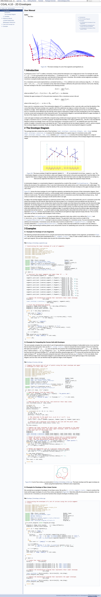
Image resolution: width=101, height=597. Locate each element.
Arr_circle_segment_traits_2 (76, 490)
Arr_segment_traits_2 (61, 236)
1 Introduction (82, 17)
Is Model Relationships (8, 20)
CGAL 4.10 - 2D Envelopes (8, 8)
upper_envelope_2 (32, 580)
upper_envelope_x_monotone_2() (35, 133)
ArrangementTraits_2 (80, 222)
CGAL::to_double (52, 536)
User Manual (6, 10)
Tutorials (40, 1)
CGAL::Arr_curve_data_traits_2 (41, 265)
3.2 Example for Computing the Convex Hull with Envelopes (87, 26)
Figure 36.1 (44, 67)
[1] (77, 354)
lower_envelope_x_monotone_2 (36, 301)
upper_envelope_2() (63, 135)
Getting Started (32, 1)
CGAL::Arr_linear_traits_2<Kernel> (42, 380)
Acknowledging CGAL (64, 1)
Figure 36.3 (28, 482)
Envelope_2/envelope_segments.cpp (37, 243)
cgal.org (19, 1)
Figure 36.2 (30, 173)
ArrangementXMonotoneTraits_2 (35, 220)
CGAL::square (63, 564)
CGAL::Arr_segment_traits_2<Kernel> (43, 262)
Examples (7, 16)
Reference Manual (7, 18)
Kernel (67, 261)
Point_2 (89, 216)
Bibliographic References (9, 22)
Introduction (7, 12)
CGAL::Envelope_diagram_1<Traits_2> (43, 269)
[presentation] (36, 73)
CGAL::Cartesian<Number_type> (40, 261)
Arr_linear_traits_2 (57, 347)
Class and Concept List (8, 24)
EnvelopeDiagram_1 (83, 183)
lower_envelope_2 (32, 573)
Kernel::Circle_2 (36, 517)
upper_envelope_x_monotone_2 (36, 434)
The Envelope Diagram (10, 14)
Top (24, 1)
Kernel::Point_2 (36, 516)
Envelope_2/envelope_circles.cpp (63, 482)
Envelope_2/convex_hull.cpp (35, 362)
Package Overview (50, 1)
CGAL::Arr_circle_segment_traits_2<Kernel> (45, 518)
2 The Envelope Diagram (84, 19)
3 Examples (81, 20)
